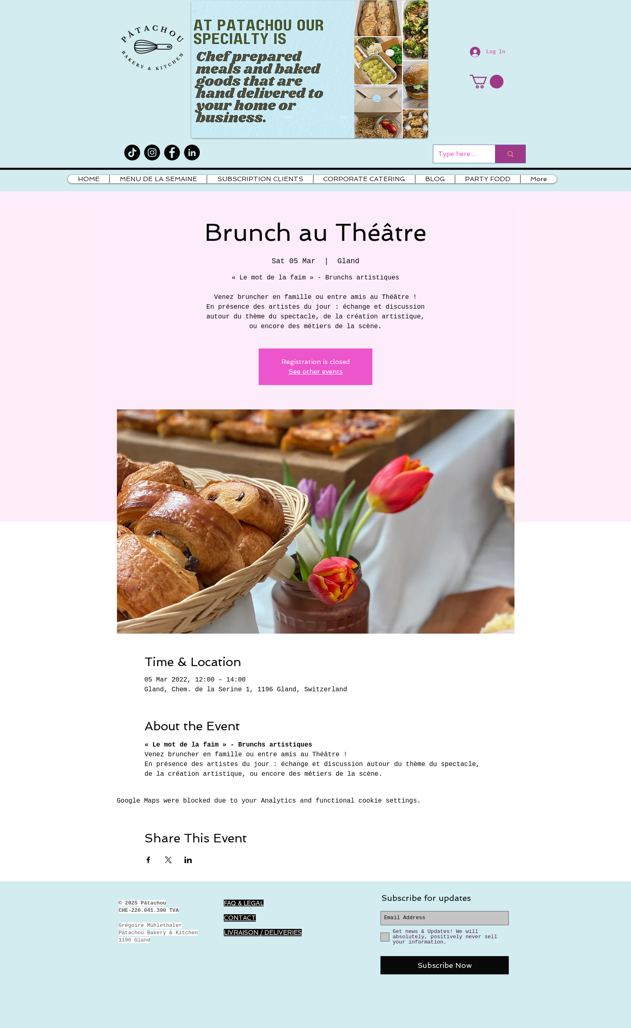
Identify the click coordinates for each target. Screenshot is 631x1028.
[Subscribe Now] (444, 965)
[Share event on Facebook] (148, 860)
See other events (315, 371)
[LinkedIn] (192, 152)
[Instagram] (152, 152)
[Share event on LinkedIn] (188, 860)
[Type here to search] (458, 154)
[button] (487, 82)
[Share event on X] (168, 860)
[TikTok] (132, 152)
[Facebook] (172, 152)
